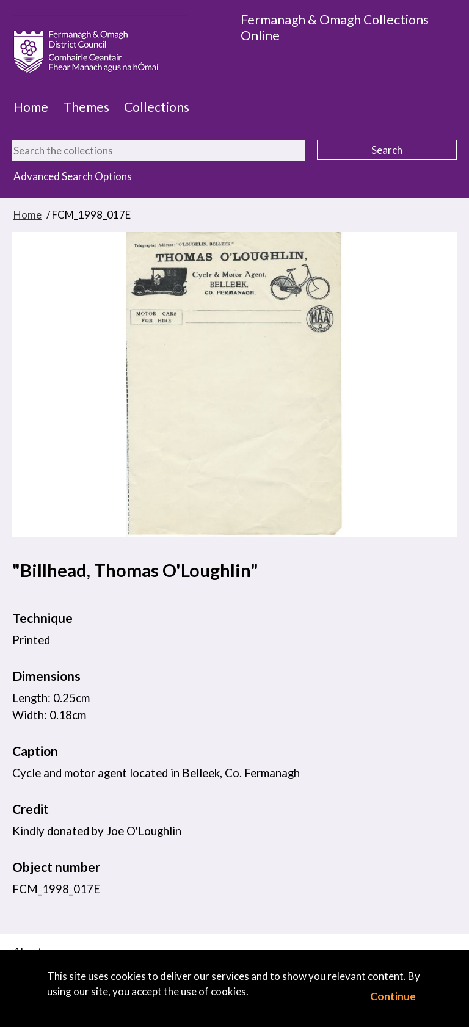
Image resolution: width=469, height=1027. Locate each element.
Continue (393, 996)
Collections (156, 107)
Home (30, 107)
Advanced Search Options (72, 176)
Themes (86, 107)
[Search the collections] (158, 150)
